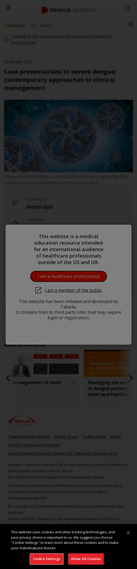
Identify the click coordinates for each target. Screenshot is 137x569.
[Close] (128, 533)
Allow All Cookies (86, 558)
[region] (68, 546)
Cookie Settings (46, 558)
